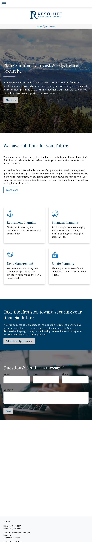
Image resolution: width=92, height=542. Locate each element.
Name (6, 374)
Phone (65, 374)
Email (35, 374)
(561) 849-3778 (15, 528)
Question (8, 389)
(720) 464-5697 (15, 526)
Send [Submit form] (8, 411)
